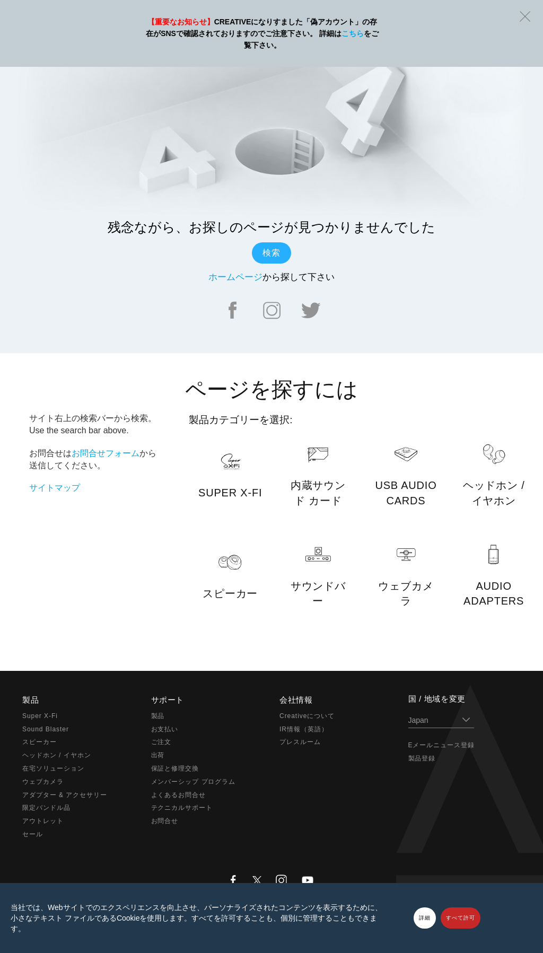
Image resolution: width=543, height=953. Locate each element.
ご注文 (161, 742)
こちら (352, 33)
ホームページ (235, 277)
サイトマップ (54, 487)
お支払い (165, 729)
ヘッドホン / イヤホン (56, 755)
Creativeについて (307, 716)
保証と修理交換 (175, 768)
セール (32, 834)
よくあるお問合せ (178, 795)
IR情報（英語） (303, 729)
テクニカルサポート (182, 807)
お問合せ (165, 821)
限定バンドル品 (46, 807)
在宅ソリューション (53, 768)
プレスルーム (300, 742)
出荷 (158, 755)
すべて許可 (460, 917)
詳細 (425, 917)
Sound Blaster (45, 729)
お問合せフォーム (105, 453)
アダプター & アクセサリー (64, 795)
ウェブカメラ (43, 781)
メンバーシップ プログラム (193, 781)
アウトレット (43, 821)
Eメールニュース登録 (441, 745)
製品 (158, 716)
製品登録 (422, 758)
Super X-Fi (40, 716)
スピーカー (39, 742)
